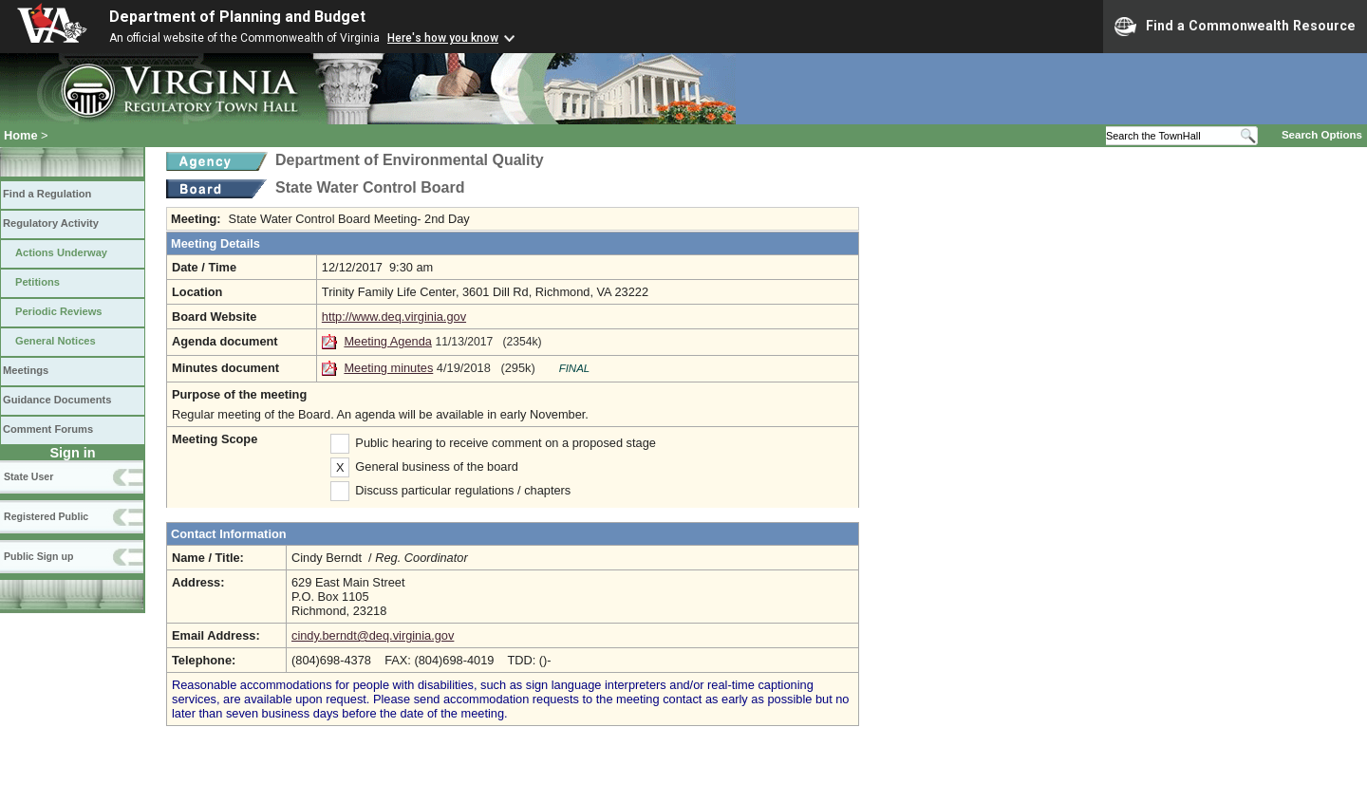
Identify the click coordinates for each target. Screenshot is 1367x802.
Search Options (1322, 134)
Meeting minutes (388, 368)
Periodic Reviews (59, 311)
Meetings (25, 370)
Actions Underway (61, 252)
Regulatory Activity (51, 223)
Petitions (37, 282)
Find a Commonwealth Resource (1235, 26)
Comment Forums (48, 429)
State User (28, 476)
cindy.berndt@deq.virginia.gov (372, 635)
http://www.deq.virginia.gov (394, 316)
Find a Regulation (47, 193)
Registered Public (46, 516)
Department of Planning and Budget (237, 17)
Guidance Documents (57, 399)
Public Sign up (38, 556)
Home (21, 135)
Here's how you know (442, 38)
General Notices (55, 340)
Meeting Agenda (388, 341)
